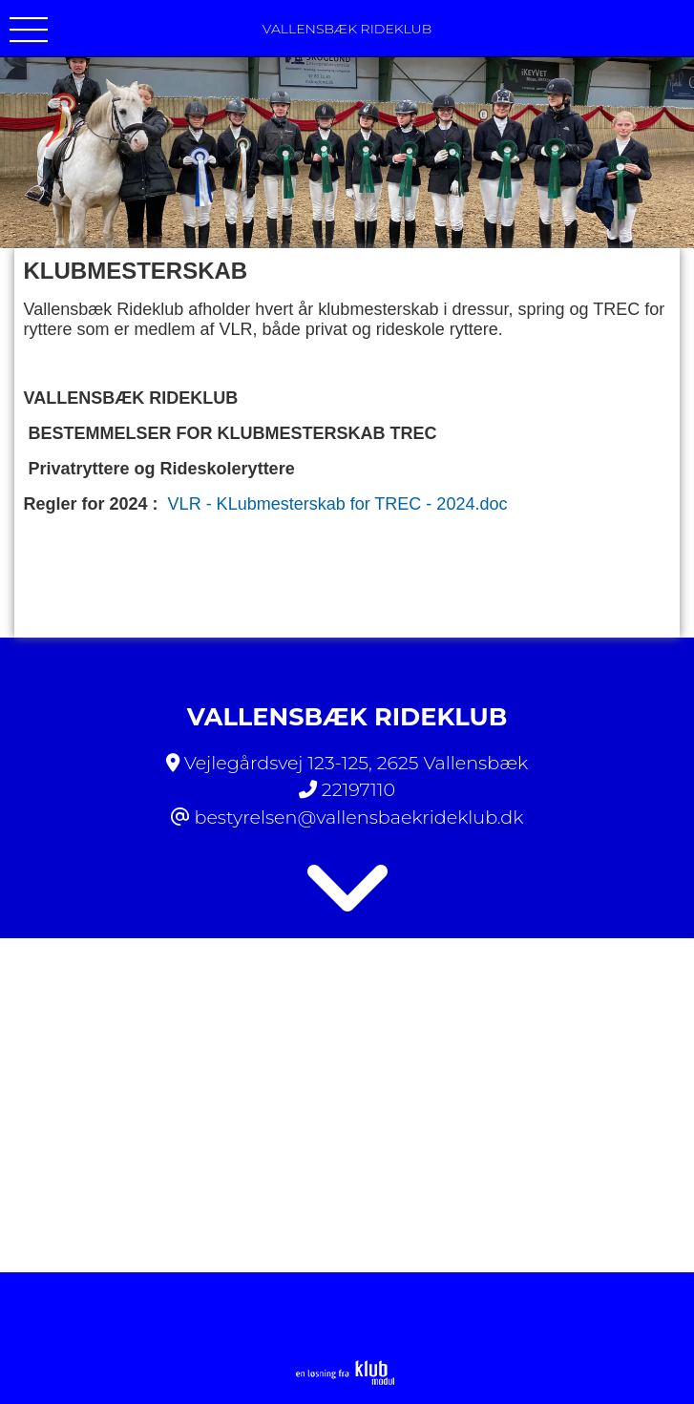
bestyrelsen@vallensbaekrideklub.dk (358, 817)
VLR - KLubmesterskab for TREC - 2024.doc (338, 503)
